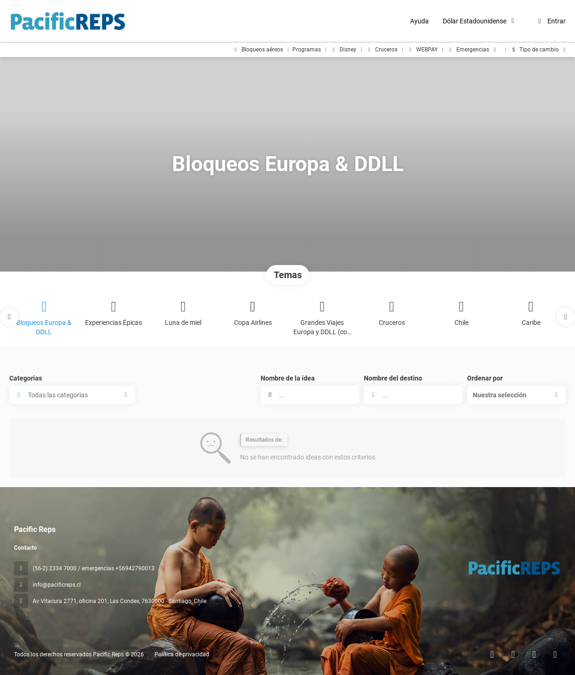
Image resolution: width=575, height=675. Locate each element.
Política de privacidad (182, 654)
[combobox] (413, 395)
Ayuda (419, 21)
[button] (9, 317)
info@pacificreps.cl (57, 585)
